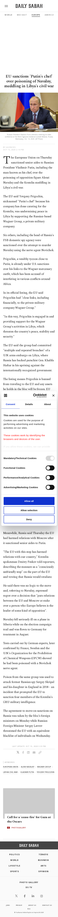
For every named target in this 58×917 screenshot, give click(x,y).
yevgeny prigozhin (45, 772)
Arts (43, 865)
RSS (29, 909)
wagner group (44, 767)
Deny (29, 519)
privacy (19, 905)
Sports (14, 871)
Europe (36, 15)
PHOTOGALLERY (19, 828)
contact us (47, 905)
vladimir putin (27, 772)
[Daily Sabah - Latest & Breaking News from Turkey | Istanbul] (29, 6)
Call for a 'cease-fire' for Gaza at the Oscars (29, 819)
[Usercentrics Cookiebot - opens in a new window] (35, 395)
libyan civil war (10, 772)
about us (32, 905)
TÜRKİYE (43, 854)
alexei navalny (27, 767)
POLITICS (14, 854)
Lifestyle (14, 865)
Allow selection (29, 510)
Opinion (43, 871)
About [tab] (47, 404)
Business (43, 860)
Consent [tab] (10, 404)
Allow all (29, 501)
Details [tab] (29, 404)
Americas (50, 15)
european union (10, 767)
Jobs (8, 905)
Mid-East (22, 15)
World (8, 15)
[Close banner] (53, 395)
